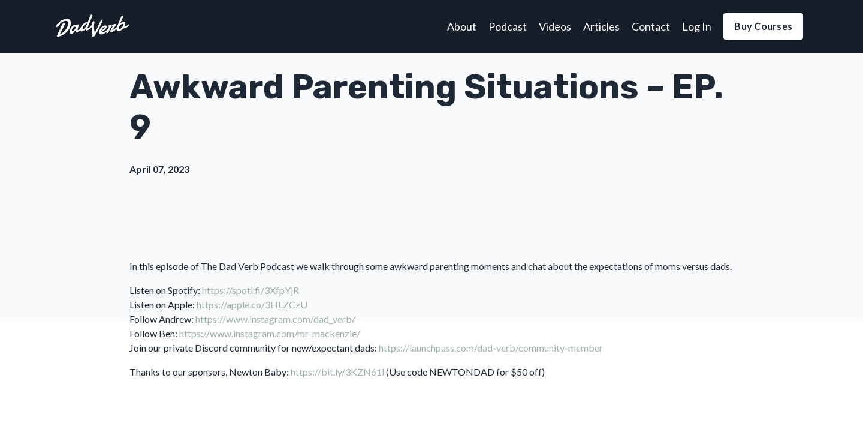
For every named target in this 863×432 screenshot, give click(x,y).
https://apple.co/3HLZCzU (252, 304)
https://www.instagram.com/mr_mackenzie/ (269, 333)
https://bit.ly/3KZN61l (337, 371)
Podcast (507, 26)
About (461, 26)
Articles (601, 26)
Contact (651, 26)
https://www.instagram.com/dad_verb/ (275, 319)
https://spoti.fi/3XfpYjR (250, 290)
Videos (555, 26)
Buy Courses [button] (763, 26)
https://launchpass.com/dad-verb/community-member (491, 347)
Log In (696, 26)
